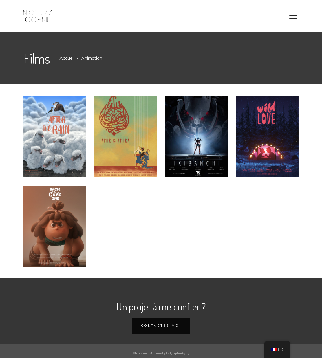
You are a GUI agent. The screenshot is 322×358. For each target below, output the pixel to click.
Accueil (66, 58)
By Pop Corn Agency (179, 353)
